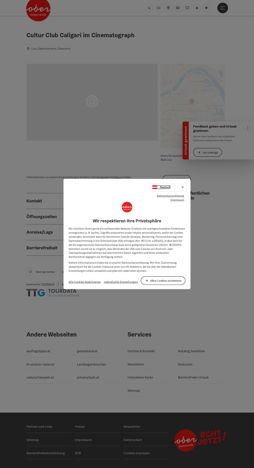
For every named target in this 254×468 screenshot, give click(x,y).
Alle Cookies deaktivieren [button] (85, 282)
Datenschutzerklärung (170, 195)
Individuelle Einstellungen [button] (121, 282)
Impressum (177, 199)
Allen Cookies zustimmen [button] (165, 280)
